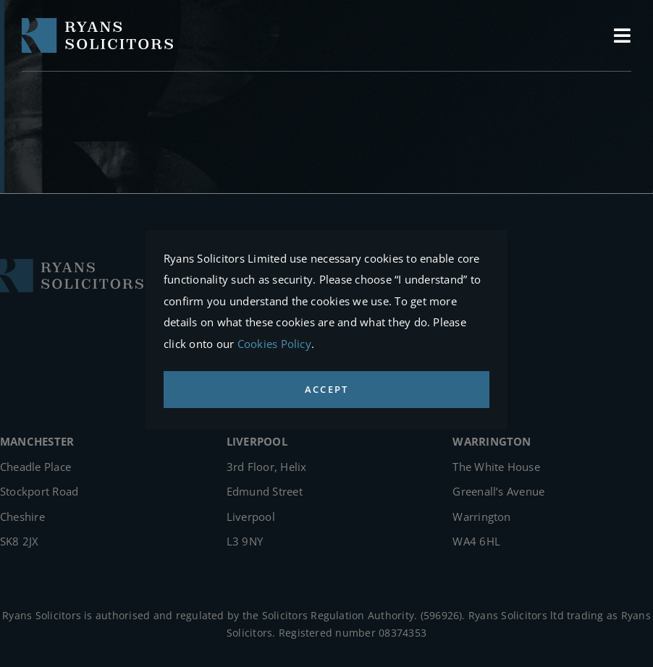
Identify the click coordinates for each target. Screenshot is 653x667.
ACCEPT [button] (327, 389)
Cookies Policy (274, 343)
